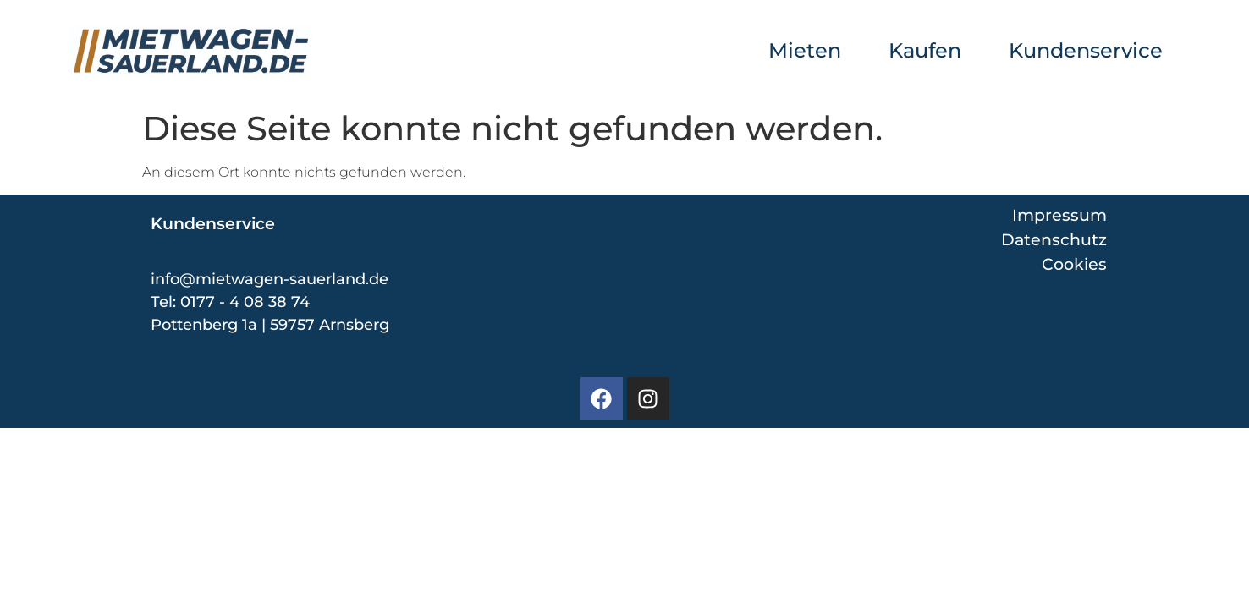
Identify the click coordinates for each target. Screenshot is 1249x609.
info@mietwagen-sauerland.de (269, 279)
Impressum (1059, 215)
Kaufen (925, 50)
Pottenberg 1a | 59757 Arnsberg (270, 324)
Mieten (804, 50)
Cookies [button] (1074, 264)
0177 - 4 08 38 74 (245, 302)
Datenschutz (1054, 239)
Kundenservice (1086, 50)
